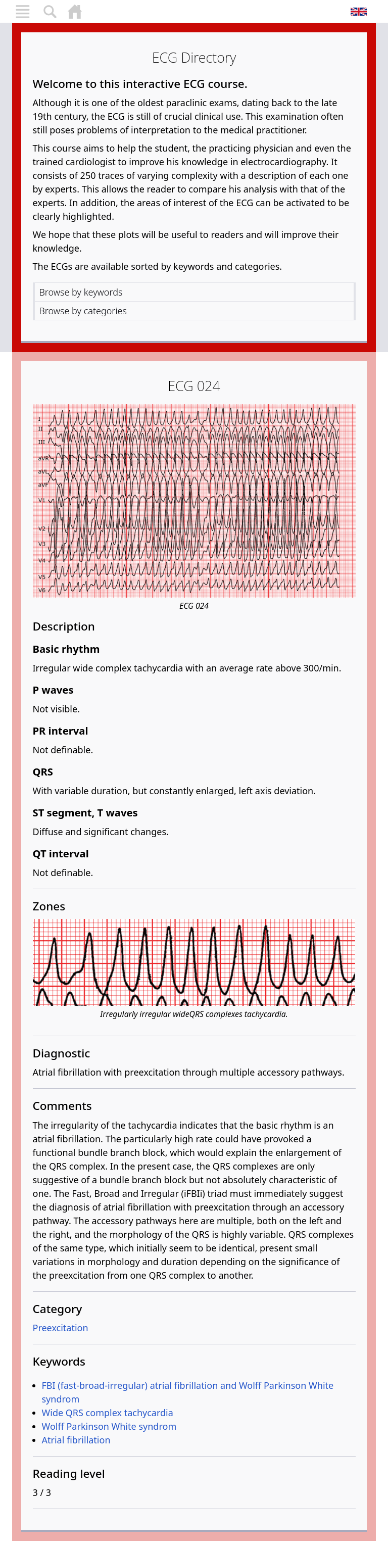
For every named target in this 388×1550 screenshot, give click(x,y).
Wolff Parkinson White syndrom (109, 1426)
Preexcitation (60, 1328)
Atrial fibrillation (76, 1440)
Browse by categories (83, 311)
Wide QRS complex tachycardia (107, 1413)
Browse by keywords (81, 292)
